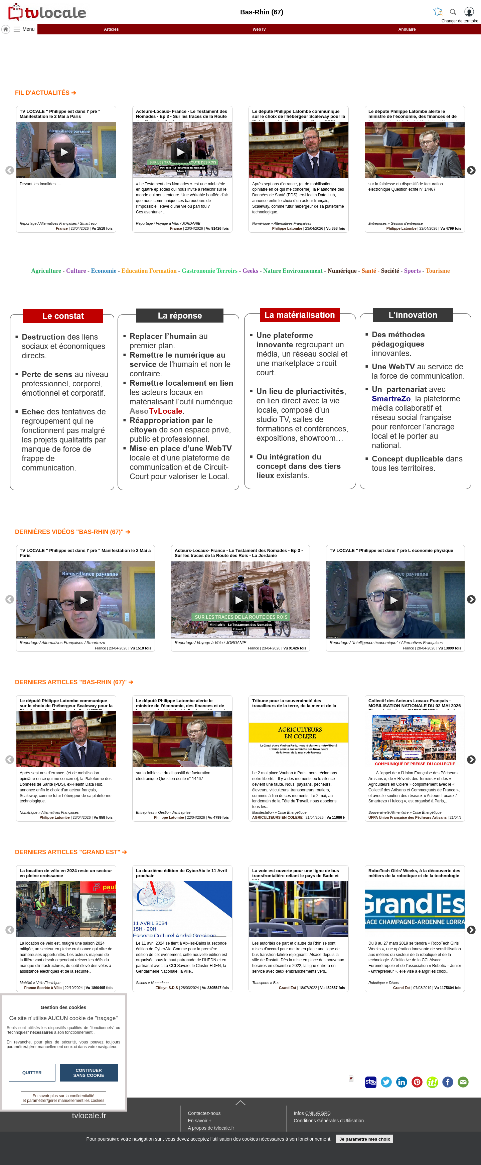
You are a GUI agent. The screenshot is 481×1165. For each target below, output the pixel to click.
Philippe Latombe (287, 228)
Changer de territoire (460, 21)
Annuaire (407, 29)
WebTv (259, 29)
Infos (312, 1113)
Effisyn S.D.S (167, 988)
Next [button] (471, 170)
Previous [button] (10, 170)
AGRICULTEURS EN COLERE (277, 817)
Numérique (342, 270)
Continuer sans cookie (88, 1073)
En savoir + (199, 1120)
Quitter (32, 1072)
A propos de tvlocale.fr (211, 1128)
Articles (111, 29)
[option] (66, 169)
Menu (29, 29)
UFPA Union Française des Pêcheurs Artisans (407, 817)
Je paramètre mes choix (364, 1139)
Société (390, 270)
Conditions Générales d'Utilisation (329, 1120)
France (61, 228)
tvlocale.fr (89, 1115)
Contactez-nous (204, 1113)
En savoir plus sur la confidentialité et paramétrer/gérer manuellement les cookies (64, 1098)
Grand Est (287, 988)
